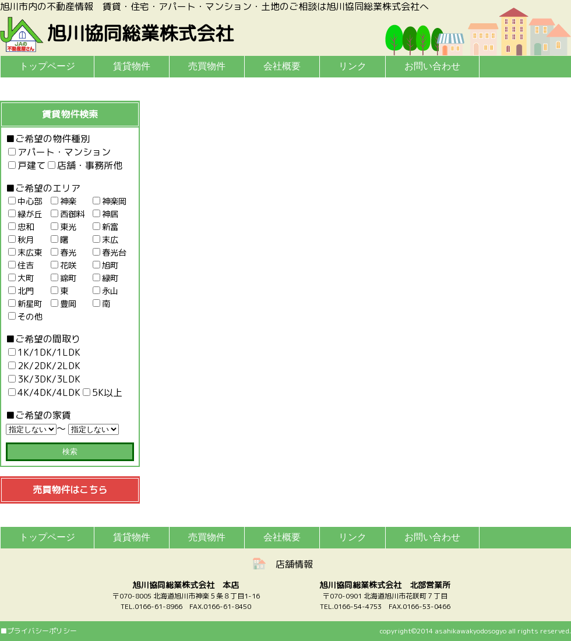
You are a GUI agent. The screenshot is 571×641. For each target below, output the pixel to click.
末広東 (25, 252)
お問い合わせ (432, 66)
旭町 (105, 265)
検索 (69, 451)
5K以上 (102, 392)
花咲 (63, 265)
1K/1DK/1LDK (44, 352)
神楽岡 (109, 201)
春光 (63, 252)
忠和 (21, 227)
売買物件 (206, 66)
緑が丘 (25, 214)
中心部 (25, 201)
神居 (105, 214)
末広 (105, 240)
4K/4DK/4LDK (44, 392)
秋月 (21, 240)
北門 (21, 291)
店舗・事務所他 (85, 165)
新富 (105, 227)
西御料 (67, 214)
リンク (352, 66)
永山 (105, 291)
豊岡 (63, 304)
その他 (25, 317)
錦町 (63, 278)
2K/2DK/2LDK (44, 365)
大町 (21, 278)
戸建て (26, 165)
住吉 (21, 265)
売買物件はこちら (70, 489)
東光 (63, 227)
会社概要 (282, 66)
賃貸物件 (131, 66)
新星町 (25, 304)
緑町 (105, 278)
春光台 (109, 252)
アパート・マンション (59, 152)
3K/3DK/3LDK (44, 379)
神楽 (63, 201)
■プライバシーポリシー (38, 631)
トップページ (47, 66)
